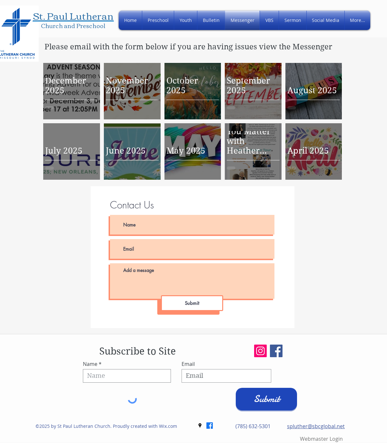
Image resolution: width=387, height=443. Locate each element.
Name (90, 364)
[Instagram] (260, 351)
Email (188, 364)
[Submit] (192, 303)
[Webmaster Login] (321, 439)
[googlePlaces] (200, 425)
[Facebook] (276, 351)
